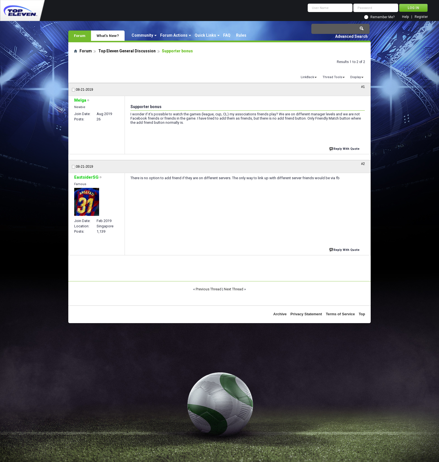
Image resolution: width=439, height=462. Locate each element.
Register (421, 16)
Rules (241, 35)
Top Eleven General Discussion (127, 51)
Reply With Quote (344, 148)
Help (405, 16)
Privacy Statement (306, 314)
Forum (79, 35)
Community (142, 35)
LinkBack (307, 77)
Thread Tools (332, 77)
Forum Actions (174, 35)
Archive (280, 314)
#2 (363, 164)
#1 (363, 87)
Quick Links (205, 35)
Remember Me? (382, 17)
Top (362, 314)
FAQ (226, 35)
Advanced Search (351, 36)
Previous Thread (208, 289)
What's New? (108, 35)
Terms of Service (340, 314)
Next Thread (233, 289)
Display (355, 77)
